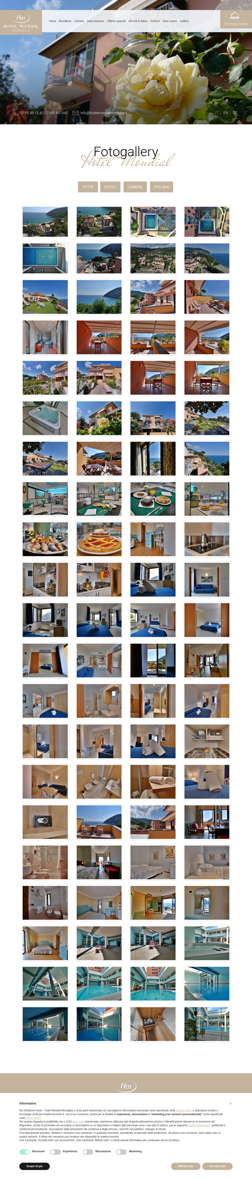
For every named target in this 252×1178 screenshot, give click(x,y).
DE (235, 113)
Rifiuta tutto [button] (185, 1166)
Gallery (184, 21)
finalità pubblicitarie (199, 1125)
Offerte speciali (116, 21)
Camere (79, 21)
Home (52, 21)
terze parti (78, 1121)
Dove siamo (170, 21)
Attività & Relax (138, 21)
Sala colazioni (95, 21)
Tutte (88, 187)
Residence (65, 21)
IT (216, 113)
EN (226, 113)
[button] (230, 1103)
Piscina (161, 187)
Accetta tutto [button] (217, 1166)
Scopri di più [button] (34, 1166)
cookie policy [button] (33, 1118)
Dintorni (155, 21)
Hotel (110, 187)
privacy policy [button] (184, 1110)
